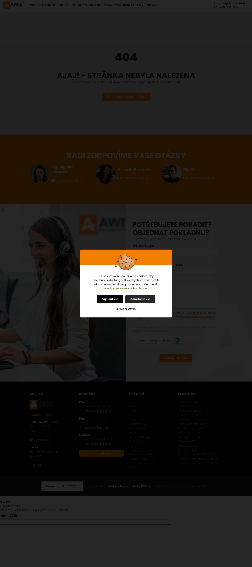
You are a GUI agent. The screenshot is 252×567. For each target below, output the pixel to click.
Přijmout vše (110, 299)
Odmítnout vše (140, 299)
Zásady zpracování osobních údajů (126, 288)
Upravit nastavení (126, 309)
